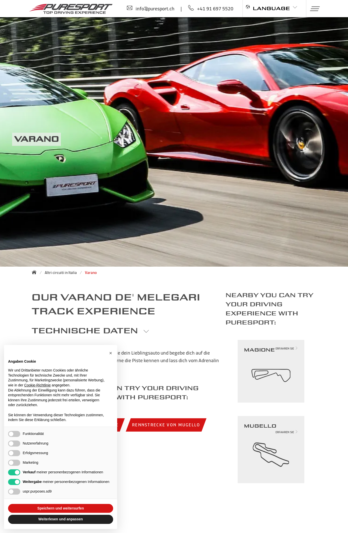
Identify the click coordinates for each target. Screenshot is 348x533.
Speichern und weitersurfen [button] (60, 508)
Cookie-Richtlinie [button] (37, 385)
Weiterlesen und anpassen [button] (60, 519)
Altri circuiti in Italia (61, 272)
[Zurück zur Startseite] (36, 272)
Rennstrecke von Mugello (166, 425)
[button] (313, 9)
